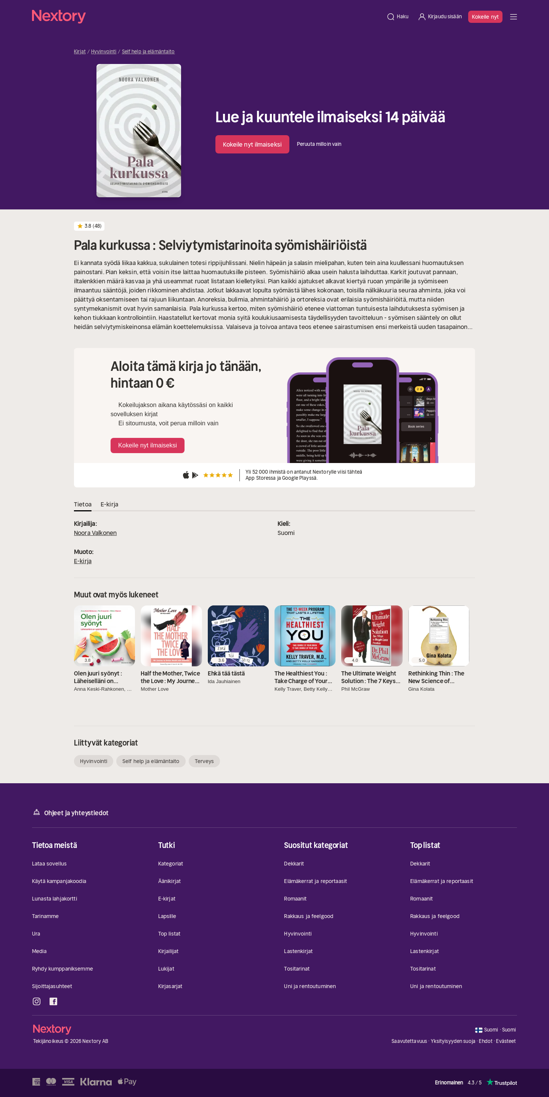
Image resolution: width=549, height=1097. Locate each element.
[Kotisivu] (207, 17)
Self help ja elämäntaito (148, 52)
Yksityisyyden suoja (453, 1041)
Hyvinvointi (103, 52)
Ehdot (486, 1041)
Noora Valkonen (95, 533)
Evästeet (506, 1041)
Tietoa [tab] (83, 504)
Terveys (204, 761)
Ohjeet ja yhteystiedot (70, 812)
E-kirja (83, 561)
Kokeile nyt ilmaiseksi (252, 144)
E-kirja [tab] (109, 504)
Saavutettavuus (409, 1041)
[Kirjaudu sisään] (439, 17)
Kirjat (80, 52)
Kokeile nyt (485, 16)
